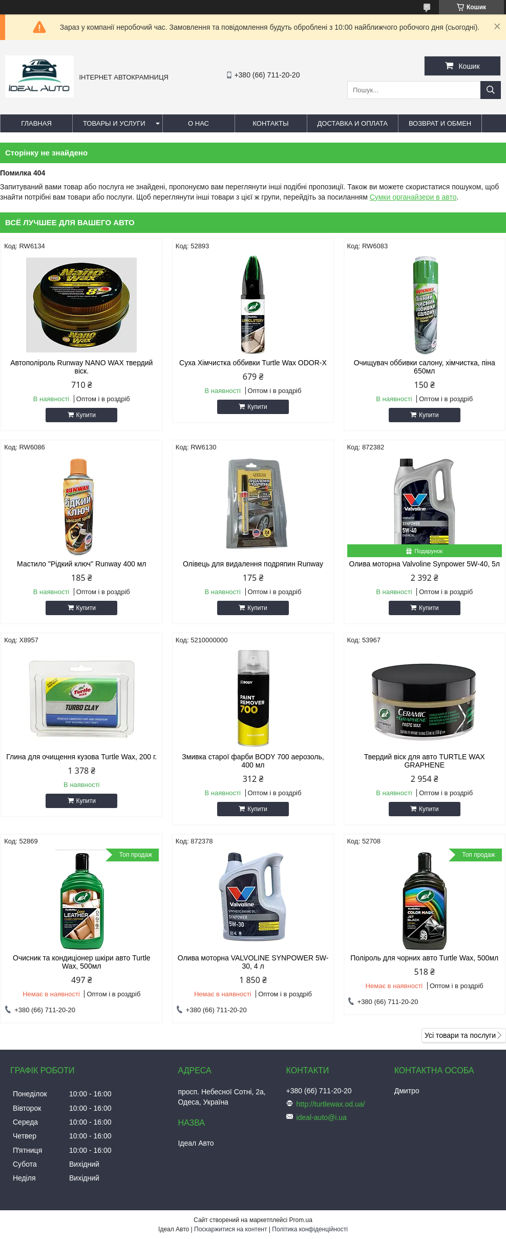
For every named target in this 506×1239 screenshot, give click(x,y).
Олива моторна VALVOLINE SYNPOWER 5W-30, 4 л (253, 962)
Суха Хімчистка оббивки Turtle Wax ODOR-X (253, 363)
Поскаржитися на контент (230, 1229)
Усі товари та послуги (460, 1035)
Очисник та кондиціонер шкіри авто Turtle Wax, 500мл (81, 962)
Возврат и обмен (440, 123)
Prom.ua (300, 1220)
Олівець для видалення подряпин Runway (253, 564)
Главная (36, 123)
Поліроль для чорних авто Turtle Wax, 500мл (424, 958)
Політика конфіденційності (310, 1229)
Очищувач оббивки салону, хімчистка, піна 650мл (424, 367)
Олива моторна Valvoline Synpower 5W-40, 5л (424, 564)
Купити (86, 415)
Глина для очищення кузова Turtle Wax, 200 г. (81, 757)
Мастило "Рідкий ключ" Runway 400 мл (81, 564)
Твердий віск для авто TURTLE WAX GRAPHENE (424, 761)
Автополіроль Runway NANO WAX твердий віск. (81, 367)
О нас (198, 123)
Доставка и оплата (353, 123)
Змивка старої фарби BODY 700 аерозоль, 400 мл (253, 761)
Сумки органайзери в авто (413, 197)
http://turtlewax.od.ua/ (331, 1104)
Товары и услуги (114, 123)
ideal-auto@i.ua (322, 1117)
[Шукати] (490, 90)
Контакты (270, 123)
